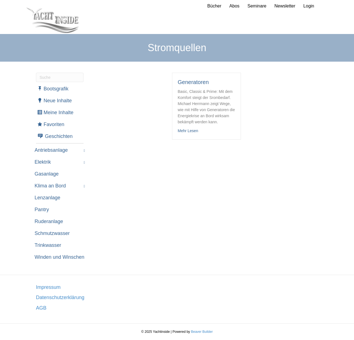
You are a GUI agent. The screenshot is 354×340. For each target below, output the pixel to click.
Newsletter (284, 6)
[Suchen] (60, 77)
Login (308, 6)
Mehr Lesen (188, 131)
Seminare (257, 6)
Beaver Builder (202, 332)
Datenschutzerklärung (60, 297)
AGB (41, 308)
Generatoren (193, 82)
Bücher (214, 6)
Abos (234, 6)
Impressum (48, 287)
